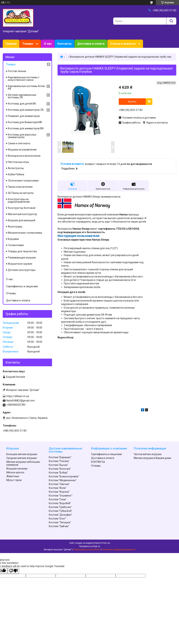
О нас (48, 43)
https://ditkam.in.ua (17, 396)
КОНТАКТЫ (98, 461)
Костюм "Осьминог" (61, 495)
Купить (132, 101)
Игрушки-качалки (16, 468)
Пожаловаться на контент (86, 549)
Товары (27, 43)
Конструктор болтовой (21, 207)
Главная (11, 43)
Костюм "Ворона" (59, 491)
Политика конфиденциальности (118, 549)
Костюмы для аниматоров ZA (26, 109)
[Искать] (171, 21)
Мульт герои (14, 480)
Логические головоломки (23, 180)
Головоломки (16, 245)
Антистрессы (16, 168)
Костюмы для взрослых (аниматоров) (22, 136)
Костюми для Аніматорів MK (25, 122)
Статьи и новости (122, 43)
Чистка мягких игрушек (148, 454)
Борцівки (13, 238)
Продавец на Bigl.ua (89, 546)
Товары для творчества (22, 251)
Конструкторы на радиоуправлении (19, 200)
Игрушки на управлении (22, 149)
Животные (12, 476)
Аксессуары (15, 226)
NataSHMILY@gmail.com (20, 400)
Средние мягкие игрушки (21, 458)
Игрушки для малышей (21, 220)
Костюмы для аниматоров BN (25, 128)
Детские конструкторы (21, 269)
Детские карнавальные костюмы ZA (22, 96)
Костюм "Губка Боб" (60, 510)
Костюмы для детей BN (22, 103)
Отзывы (11, 293)
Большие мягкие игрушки (21, 454)
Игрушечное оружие (20, 263)
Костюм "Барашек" (60, 457)
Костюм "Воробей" (60, 503)
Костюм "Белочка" (60, 468)
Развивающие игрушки (22, 257)
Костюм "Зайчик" (59, 526)
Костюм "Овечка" (59, 484)
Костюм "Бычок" (58, 464)
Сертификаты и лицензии (22, 286)
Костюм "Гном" (57, 499)
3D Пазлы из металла (20, 193)
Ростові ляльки (17, 71)
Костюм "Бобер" (58, 472)
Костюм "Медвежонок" (63, 480)
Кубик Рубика (16, 174)
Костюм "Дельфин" (60, 514)
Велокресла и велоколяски (24, 155)
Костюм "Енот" (57, 518)
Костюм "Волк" (57, 487)
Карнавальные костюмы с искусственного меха (23, 78)
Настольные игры (18, 162)
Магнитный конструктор (22, 214)
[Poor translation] (13, 571)
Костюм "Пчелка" (59, 461)
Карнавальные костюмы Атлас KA (26, 87)
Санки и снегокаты (19, 143)
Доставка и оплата (90, 43)
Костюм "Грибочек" (60, 507)
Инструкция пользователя (78, 236)
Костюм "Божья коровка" (64, 476)
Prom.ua (106, 543)
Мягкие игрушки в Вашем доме (152, 458)
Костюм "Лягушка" (60, 522)
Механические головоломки (25, 232)
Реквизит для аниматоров (24, 116)
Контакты (64, 43)
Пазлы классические (20, 186)
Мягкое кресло (15, 472)
